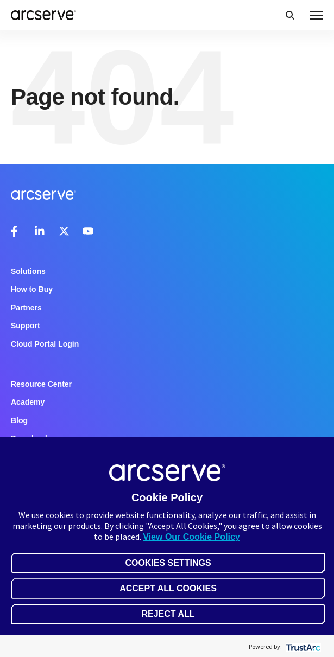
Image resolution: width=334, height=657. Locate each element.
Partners (26, 307)
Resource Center (41, 384)
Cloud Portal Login (45, 344)
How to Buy (32, 289)
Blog (19, 420)
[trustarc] (302, 646)
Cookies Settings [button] (168, 562)
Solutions (28, 271)
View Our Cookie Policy (191, 536)
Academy (28, 402)
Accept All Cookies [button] (168, 588)
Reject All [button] (167, 613)
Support (25, 325)
